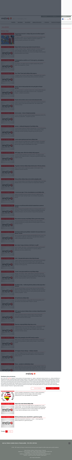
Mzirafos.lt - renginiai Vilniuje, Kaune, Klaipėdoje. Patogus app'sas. (35, 455)
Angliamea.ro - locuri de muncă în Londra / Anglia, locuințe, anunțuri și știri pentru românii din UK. (35, 451)
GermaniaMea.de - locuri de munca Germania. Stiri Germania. (35, 452)
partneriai (9, 378)
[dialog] (30, 381)
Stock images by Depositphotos (35, 457)
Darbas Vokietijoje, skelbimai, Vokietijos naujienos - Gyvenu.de (35, 450)
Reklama (64, 16)
